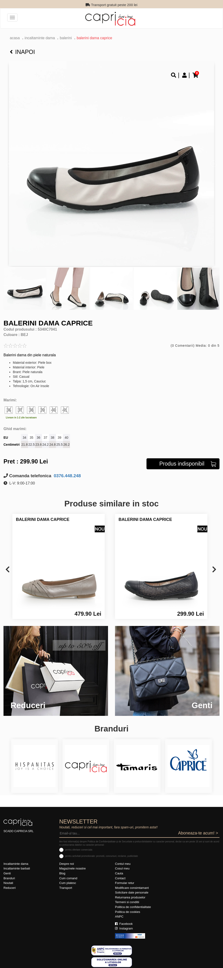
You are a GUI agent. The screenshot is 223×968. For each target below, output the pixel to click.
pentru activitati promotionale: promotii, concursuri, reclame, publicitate (101, 856)
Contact (120, 878)
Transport (65, 888)
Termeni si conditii (127, 902)
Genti (7, 873)
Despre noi (66, 864)
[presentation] (7, 570)
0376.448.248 (66, 475)
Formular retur (124, 883)
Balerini (66, 38)
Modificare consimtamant (132, 888)
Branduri (9, 878)
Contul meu (122, 864)
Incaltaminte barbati (16, 868)
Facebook (124, 924)
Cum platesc (67, 883)
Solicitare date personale (131, 892)
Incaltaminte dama (40, 38)
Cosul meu (122, 868)
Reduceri (9, 888)
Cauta (119, 873)
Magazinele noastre (72, 868)
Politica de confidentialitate (133, 907)
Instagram (124, 928)
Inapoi (22, 52)
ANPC (119, 916)
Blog (62, 873)
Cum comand (68, 878)
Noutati (8, 883)
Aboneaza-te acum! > (198, 833)
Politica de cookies (127, 912)
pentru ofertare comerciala (78, 849)
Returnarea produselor (130, 897)
